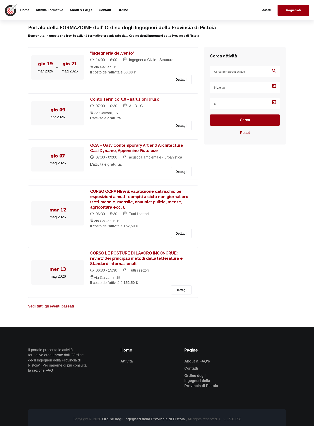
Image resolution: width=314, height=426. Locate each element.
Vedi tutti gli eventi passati (51, 306)
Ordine (122, 10)
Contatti (105, 10)
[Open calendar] (274, 85)
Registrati (293, 10)
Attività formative (49, 10)
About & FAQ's (81, 10)
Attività (127, 361)
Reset (245, 133)
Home (24, 10)
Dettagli (181, 79)
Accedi (266, 10)
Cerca (245, 120)
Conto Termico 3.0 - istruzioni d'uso (124, 99)
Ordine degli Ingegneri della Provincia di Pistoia (201, 381)
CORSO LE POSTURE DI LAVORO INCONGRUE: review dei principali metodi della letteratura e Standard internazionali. (136, 258)
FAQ (49, 370)
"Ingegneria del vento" (112, 53)
